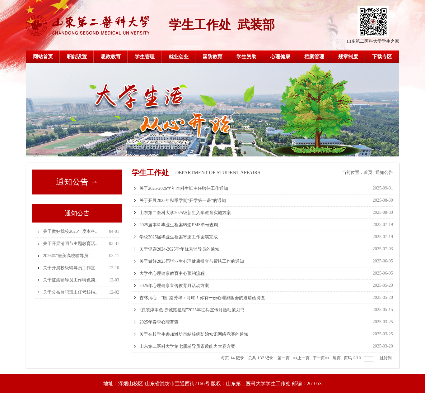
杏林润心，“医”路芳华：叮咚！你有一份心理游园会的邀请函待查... (204, 297)
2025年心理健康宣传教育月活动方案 (174, 285)
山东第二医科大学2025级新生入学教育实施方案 (185, 212)
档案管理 (314, 56)
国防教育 (212, 56)
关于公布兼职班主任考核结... (71, 292)
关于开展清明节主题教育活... (71, 243)
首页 (368, 172)
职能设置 (77, 56)
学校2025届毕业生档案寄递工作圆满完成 (178, 237)
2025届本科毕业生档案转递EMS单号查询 (178, 225)
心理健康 (280, 56)
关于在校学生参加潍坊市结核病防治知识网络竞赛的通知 (193, 334)
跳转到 (386, 358)
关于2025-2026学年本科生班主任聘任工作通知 (183, 188)
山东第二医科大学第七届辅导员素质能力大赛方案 (187, 346)
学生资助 (246, 56)
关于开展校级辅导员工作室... (71, 268)
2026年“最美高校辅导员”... (68, 255)
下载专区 (382, 56)
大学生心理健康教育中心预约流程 (172, 273)
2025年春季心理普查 (159, 322)
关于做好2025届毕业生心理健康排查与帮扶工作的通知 (191, 261)
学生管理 (145, 56)
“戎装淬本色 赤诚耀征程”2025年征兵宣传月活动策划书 (192, 310)
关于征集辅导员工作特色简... (71, 280)
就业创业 (179, 56)
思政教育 (111, 56)
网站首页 (43, 56)
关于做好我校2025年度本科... (71, 231)
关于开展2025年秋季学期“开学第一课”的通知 (182, 200)
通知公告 (384, 172)
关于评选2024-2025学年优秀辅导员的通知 (179, 249)
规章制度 (348, 56)
